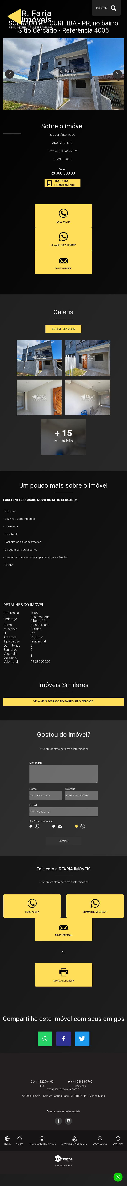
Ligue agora (63, 222)
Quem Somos (100, 1144)
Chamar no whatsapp (63, 245)
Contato (118, 1144)
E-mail (33, 805)
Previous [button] (9, 74)
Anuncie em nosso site (74, 1144)
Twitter (82, 1039)
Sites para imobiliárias (63, 1166)
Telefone (70, 788)
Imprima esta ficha (63, 981)
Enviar (63, 840)
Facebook (63, 1039)
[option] (63, 74)
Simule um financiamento (64, 183)
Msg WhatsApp (30, 826)
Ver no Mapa (97, 1095)
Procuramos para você (42, 1144)
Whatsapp (45, 1039)
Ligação (76, 826)
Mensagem (36, 763)
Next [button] (117, 74)
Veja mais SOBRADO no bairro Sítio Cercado (63, 701)
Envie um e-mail (63, 268)
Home (7, 1144)
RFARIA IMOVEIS (63, 1067)
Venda (19, 1144)
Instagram (68, 1121)
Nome (33, 788)
